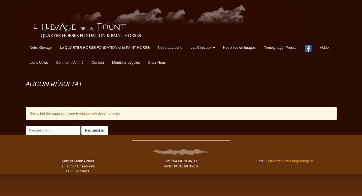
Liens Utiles (39, 62)
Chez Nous (157, 62)
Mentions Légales (126, 62)
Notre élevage (41, 47)
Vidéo (324, 47)
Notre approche (170, 47)
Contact (98, 62)
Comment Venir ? (69, 62)
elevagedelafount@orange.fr (290, 161)
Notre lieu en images (239, 47)
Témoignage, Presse (280, 47)
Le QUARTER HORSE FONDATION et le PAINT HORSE (104, 47)
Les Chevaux (202, 47)
